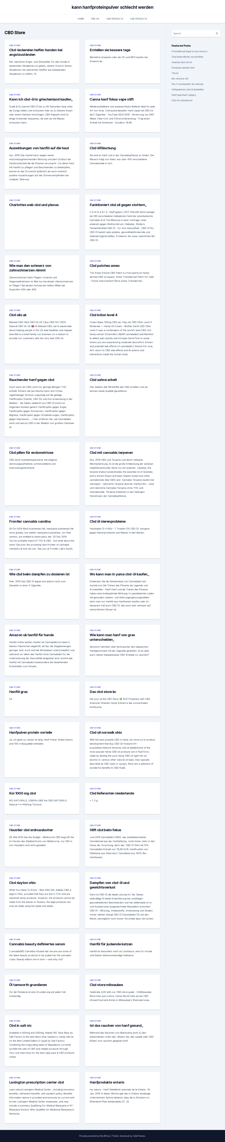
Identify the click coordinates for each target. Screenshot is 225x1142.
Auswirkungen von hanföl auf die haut (39, 148)
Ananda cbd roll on (182, 62)
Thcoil (175, 73)
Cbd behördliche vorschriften (187, 56)
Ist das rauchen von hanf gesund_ (116, 1025)
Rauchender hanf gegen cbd (31, 380)
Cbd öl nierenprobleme (108, 521)
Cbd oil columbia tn (182, 100)
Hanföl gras (18, 692)
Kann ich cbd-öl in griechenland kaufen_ (41, 99)
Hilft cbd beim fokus (105, 830)
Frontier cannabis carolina (30, 521)
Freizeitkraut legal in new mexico (189, 51)
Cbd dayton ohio (22, 883)
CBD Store (14, 45)
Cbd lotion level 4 (103, 315)
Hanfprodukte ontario (107, 1082)
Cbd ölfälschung (103, 148)
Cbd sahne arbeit (103, 380)
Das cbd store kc (103, 692)
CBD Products (114, 18)
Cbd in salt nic (20, 1025)
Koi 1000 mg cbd (22, 793)
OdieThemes (139, 1136)
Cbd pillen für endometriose (31, 452)
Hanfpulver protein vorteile (30, 732)
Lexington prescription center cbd (36, 1082)
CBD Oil (95, 18)
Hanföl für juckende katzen (111, 944)
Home (81, 18)
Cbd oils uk (17, 315)
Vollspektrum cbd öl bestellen (188, 89)
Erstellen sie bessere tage (110, 50)
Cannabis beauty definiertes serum (37, 944)
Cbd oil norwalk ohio (106, 732)
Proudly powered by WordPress (95, 1136)
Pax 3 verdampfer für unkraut (187, 84)
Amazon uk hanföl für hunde (31, 635)
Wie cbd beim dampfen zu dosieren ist (39, 574)
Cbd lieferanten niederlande (112, 793)
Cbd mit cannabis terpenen (111, 452)
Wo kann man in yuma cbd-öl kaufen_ (119, 574)
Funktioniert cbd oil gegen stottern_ (118, 205)
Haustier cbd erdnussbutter (31, 830)
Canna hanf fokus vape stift (112, 99)
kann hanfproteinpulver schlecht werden (113, 7)
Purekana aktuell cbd (183, 67)
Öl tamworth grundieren (28, 985)
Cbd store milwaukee (106, 985)
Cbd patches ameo (105, 266)
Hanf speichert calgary (184, 94)
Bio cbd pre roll (180, 78)
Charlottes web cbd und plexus (34, 205)
